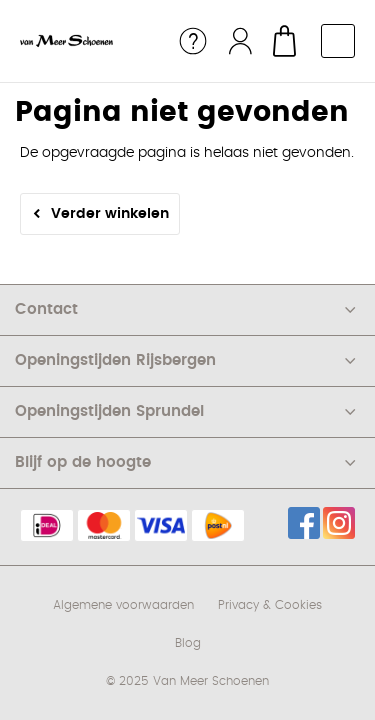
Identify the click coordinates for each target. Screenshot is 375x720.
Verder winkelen (110, 214)
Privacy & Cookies (270, 605)
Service (193, 41)
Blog (188, 643)
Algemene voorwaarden (123, 605)
